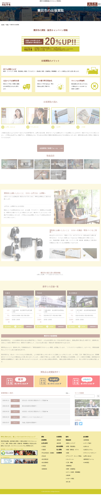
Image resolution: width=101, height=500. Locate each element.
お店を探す (44, 449)
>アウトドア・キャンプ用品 (73, 462)
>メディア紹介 (87, 449)
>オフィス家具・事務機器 (73, 478)
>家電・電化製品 (70, 452)
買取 (42, 442)
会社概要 (85, 442)
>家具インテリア (70, 449)
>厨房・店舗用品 (70, 474)
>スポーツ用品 (70, 484)
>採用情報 (86, 445)
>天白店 (43, 462)
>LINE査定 (86, 468)
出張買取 (59, 442)
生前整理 (59, 458)
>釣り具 (68, 487)
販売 (67, 442)
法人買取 (59, 455)
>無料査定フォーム (88, 465)
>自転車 (68, 481)
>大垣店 (43, 471)
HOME (2, 24)
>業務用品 (68, 471)
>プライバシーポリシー (89, 458)
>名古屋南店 (44, 468)
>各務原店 (44, 474)
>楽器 (67, 458)
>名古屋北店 (44, 465)
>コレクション (70, 465)
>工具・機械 (69, 468)
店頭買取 (44, 446)
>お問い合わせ (87, 462)
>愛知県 (58, 445)
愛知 (7, 24)
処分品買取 (59, 452)
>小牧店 (43, 452)
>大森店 (43, 455)
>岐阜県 (58, 449)
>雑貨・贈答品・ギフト (72, 455)
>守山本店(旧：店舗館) (47, 458)
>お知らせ (86, 452)
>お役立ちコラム (88, 455)
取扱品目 (68, 446)
